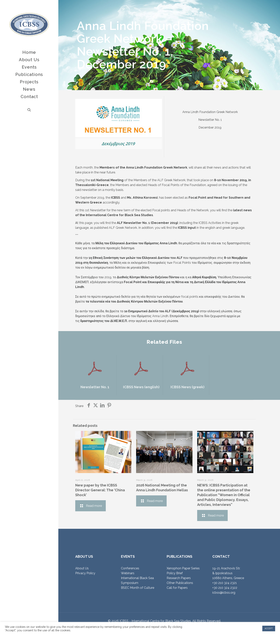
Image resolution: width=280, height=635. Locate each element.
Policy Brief (175, 573)
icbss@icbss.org (223, 592)
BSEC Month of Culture (137, 588)
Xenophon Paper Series (183, 568)
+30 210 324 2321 (224, 583)
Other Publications (180, 583)
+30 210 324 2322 (224, 588)
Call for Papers (177, 588)
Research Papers (179, 578)
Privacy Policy (85, 573)
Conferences (130, 568)
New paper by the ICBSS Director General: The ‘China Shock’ (100, 490)
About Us (82, 568)
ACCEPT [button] (269, 628)
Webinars (127, 573)
